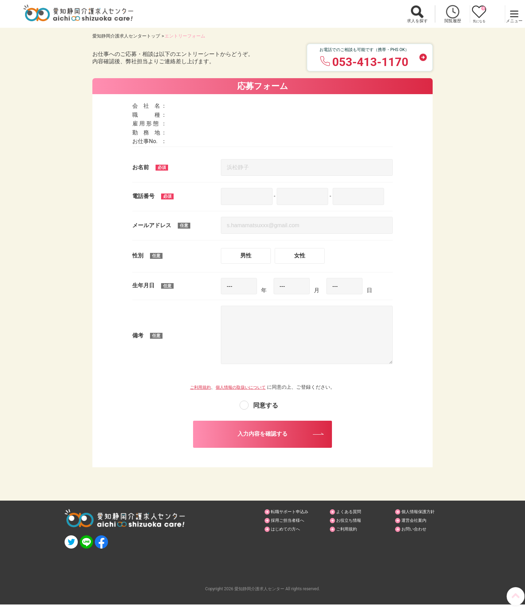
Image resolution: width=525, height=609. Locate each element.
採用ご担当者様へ (291, 525)
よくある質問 (351, 516)
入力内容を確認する (262, 436)
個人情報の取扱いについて (242, 387)
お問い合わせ (417, 534)
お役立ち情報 (351, 525)
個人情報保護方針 (421, 516)
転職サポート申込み (294, 516)
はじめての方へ (289, 534)
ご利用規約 (196, 387)
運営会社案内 (417, 525)
